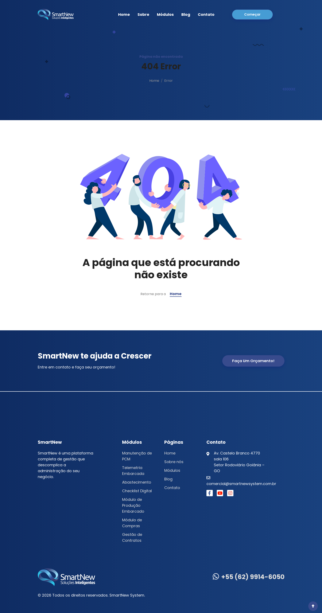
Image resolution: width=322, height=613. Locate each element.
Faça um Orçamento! (253, 360)
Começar (252, 14)
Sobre (143, 14)
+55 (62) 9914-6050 (248, 577)
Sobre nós (173, 461)
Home (124, 14)
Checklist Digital (137, 490)
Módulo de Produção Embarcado (133, 505)
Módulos (165, 14)
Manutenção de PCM (137, 456)
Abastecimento (136, 482)
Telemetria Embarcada (133, 470)
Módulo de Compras (132, 522)
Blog (185, 14)
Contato (206, 14)
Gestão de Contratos (132, 537)
